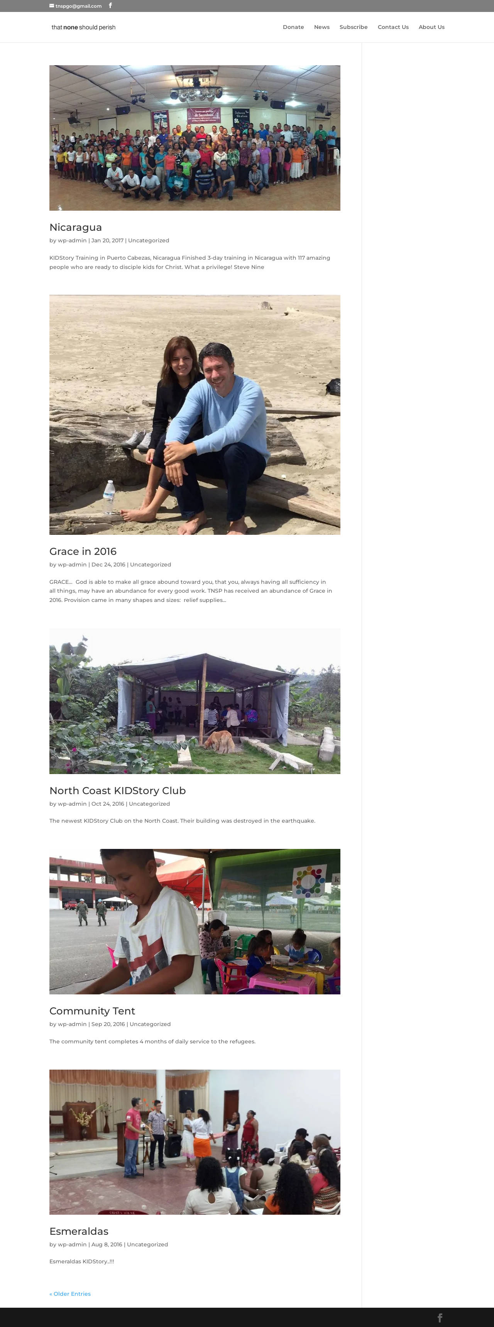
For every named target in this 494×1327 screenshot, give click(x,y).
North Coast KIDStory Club (117, 790)
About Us (432, 27)
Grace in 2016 (83, 551)
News (322, 27)
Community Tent (92, 1011)
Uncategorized (148, 240)
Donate (293, 27)
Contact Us (393, 27)
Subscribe (354, 27)
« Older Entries (70, 1293)
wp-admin (72, 240)
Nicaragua (75, 227)
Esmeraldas (78, 1231)
